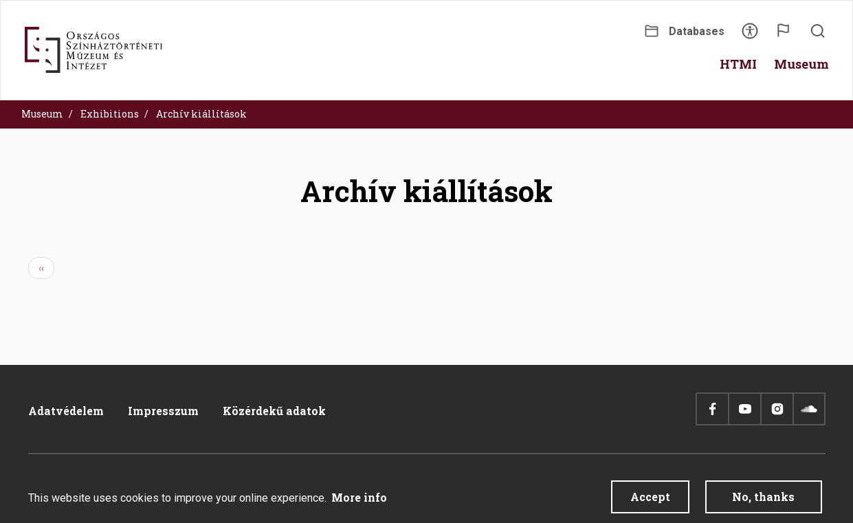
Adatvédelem (66, 410)
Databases (696, 31)
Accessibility (750, 35)
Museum (42, 113)
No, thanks (763, 502)
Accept (650, 502)
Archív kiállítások (201, 113)
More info (359, 503)
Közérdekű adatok (274, 410)
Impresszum (163, 410)
